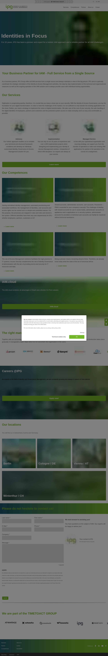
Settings (82, 332)
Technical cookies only (59, 337)
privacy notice (57, 328)
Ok (77, 337)
